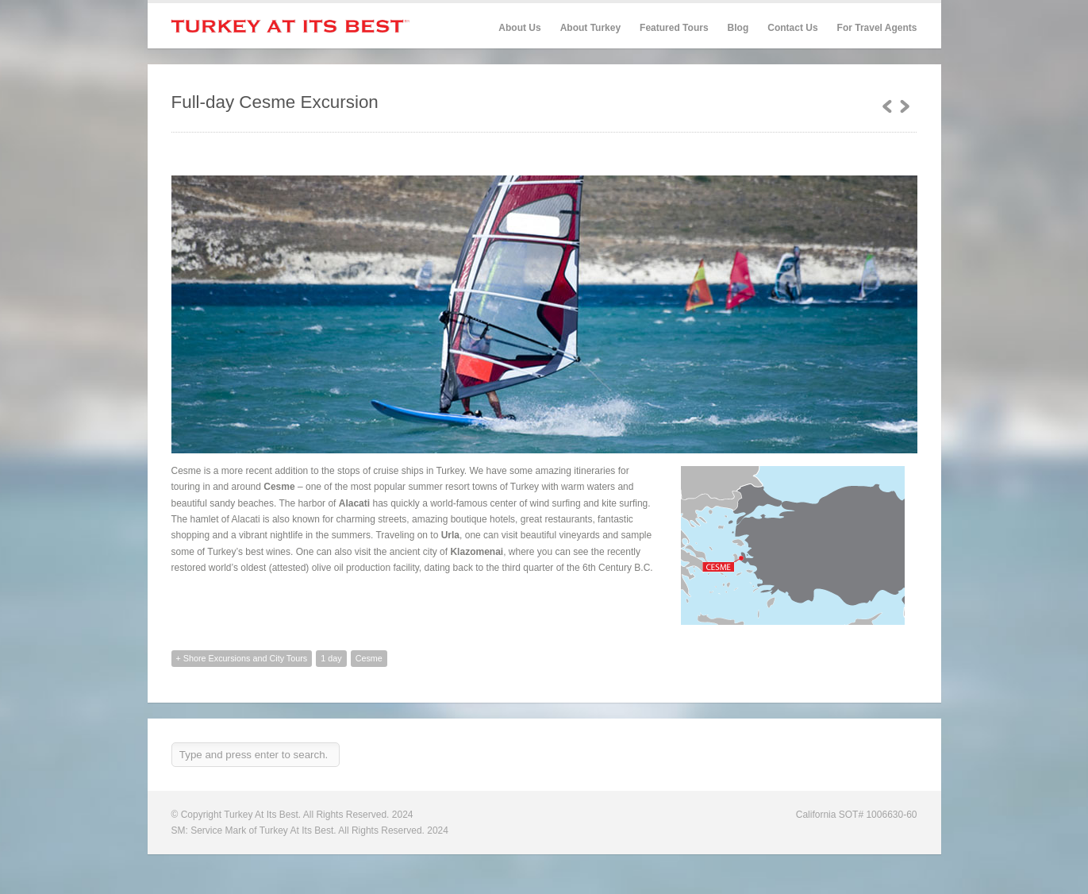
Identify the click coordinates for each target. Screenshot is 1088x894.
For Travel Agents (877, 27)
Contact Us (792, 27)
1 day (331, 658)
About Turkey (590, 27)
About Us (519, 27)
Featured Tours (674, 28)
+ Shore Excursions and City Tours (242, 658)
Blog (738, 27)
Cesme (369, 658)
